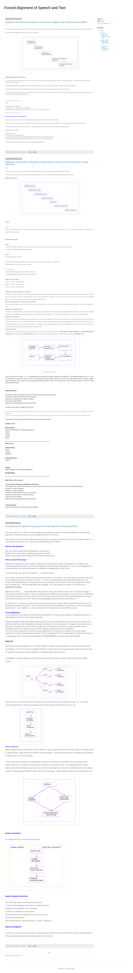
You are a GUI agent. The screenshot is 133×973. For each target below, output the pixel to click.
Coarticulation (61, 582)
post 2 (26, 94)
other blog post (26, 756)
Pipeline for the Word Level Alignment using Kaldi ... (104, 36)
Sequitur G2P (68, 321)
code (9, 142)
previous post (49, 137)
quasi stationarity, (52, 566)
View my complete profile (103, 23)
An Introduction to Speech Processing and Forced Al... (104, 48)
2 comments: (23, 152)
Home (49, 952)
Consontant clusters (35, 582)
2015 (100, 30)
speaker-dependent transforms (35, 294)
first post (66, 89)
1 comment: (22, 516)
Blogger (73, 968)
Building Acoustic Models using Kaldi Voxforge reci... (104, 42)
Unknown (101, 21)
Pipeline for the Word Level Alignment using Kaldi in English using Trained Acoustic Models (46, 22)
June (101, 32)
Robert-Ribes (49, 636)
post (20, 839)
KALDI (7, 227)
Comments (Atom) (16, 955)
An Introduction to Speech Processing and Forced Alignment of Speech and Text (41, 526)
